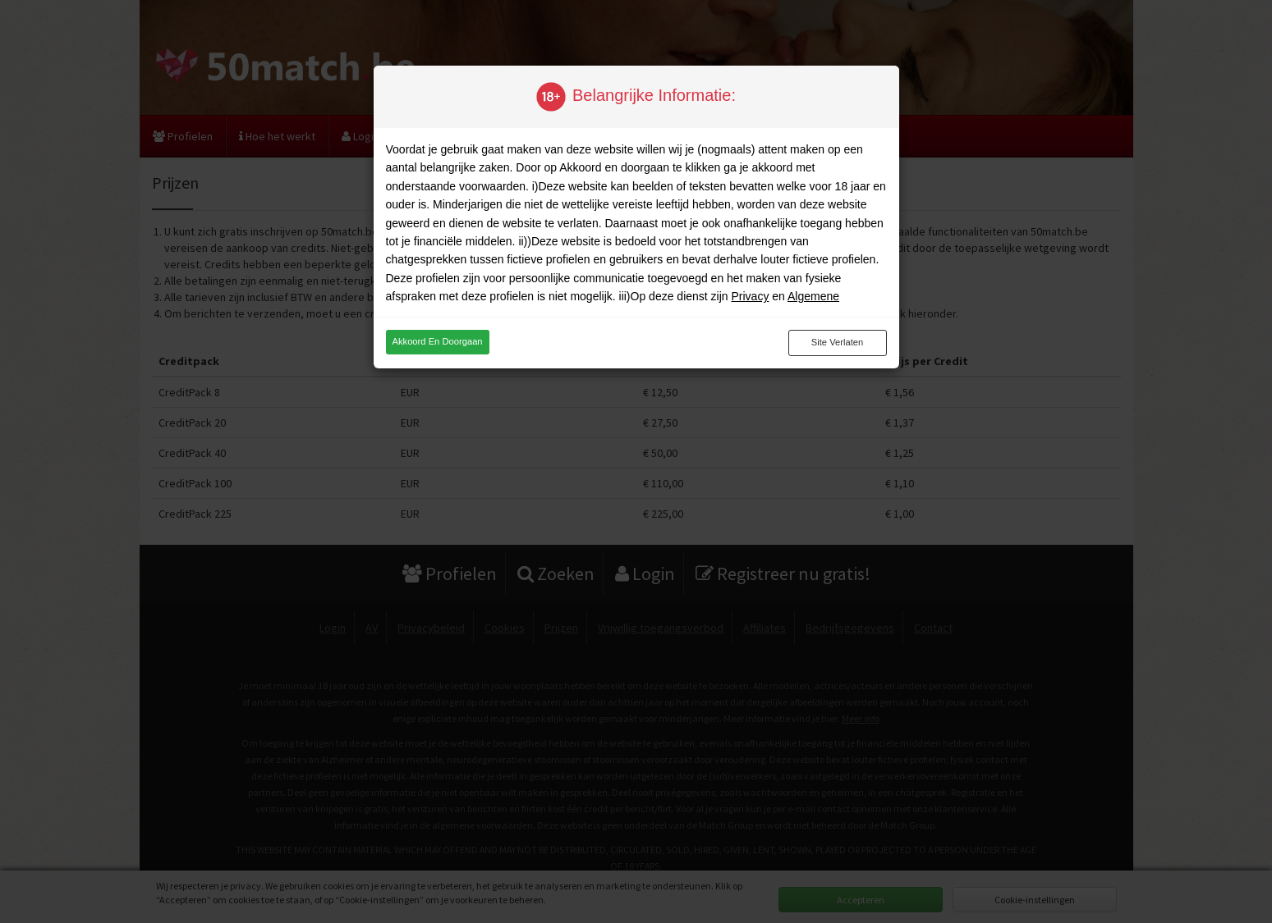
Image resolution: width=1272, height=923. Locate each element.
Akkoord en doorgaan (438, 341)
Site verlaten (837, 342)
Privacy (750, 296)
